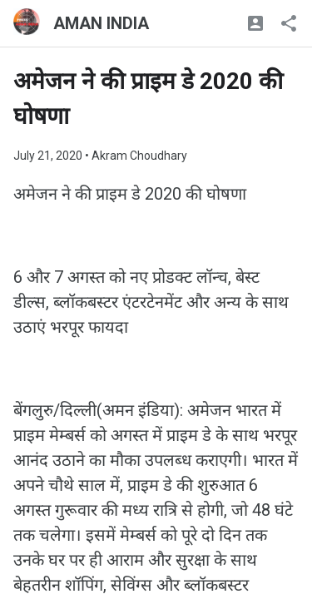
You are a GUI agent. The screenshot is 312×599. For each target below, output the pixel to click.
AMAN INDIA (101, 23)
